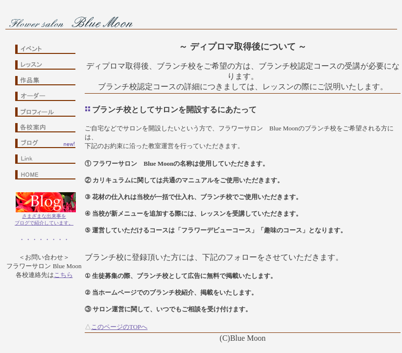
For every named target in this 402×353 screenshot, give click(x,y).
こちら (63, 274)
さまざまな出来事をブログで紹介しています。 (44, 217)
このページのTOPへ (119, 326)
